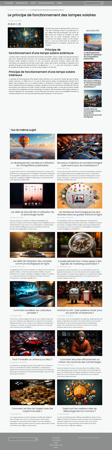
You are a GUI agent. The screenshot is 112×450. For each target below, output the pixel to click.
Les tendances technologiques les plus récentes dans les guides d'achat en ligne (79, 213)
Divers (59, 3)
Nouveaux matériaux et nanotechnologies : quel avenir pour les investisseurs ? (92, 84)
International (22, 3)
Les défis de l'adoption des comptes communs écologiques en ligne (32, 262)
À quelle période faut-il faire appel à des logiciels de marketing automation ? (79, 262)
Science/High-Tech (46, 3)
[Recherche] (94, 3)
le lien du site (52, 65)
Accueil (10, 10)
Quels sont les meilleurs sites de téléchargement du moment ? (80, 410)
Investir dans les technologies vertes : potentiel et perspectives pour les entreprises (93, 113)
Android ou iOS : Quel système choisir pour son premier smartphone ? (79, 311)
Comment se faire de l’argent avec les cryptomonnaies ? (32, 410)
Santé (33, 3)
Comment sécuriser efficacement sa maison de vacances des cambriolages (79, 361)
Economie (9, 3)
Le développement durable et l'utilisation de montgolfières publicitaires (93, 56)
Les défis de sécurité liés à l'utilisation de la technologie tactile (32, 213)
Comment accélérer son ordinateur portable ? (32, 311)
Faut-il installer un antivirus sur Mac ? (32, 359)
